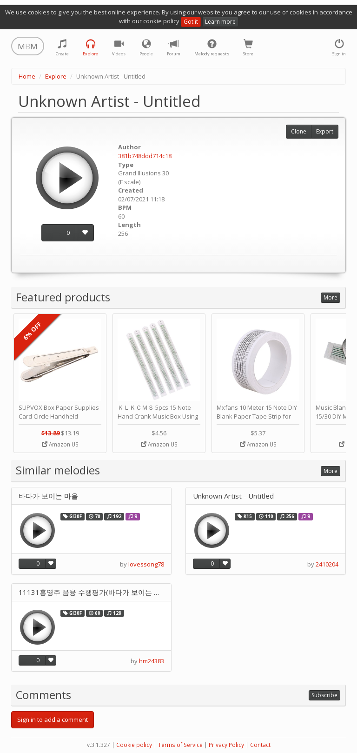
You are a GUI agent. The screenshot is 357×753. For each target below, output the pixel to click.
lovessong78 (146, 564)
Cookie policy (134, 745)
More (330, 297)
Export (324, 131)
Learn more (220, 22)
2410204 (327, 564)
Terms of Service (180, 745)
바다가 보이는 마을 (48, 496)
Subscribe (324, 695)
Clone (298, 131)
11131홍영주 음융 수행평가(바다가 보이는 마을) (91, 592)
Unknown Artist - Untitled (233, 496)
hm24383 (151, 661)
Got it (191, 22)
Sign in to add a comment (52, 719)
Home (27, 76)
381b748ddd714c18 (145, 156)
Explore (55, 76)
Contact (260, 745)
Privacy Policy (226, 745)
